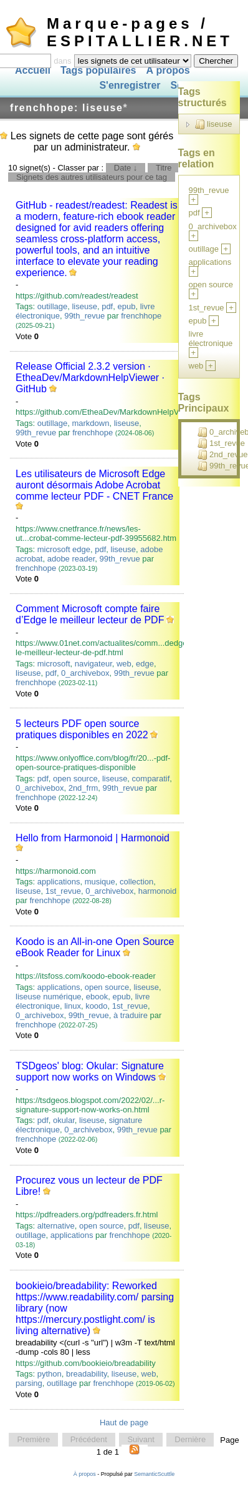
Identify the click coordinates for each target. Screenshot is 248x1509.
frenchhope (141, 315)
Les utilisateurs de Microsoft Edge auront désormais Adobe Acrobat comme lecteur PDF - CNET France (94, 485)
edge (145, 663)
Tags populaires (98, 70)
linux (72, 1006)
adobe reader (71, 558)
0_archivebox (85, 673)
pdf (107, 306)
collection (136, 881)
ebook (97, 996)
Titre (164, 167)
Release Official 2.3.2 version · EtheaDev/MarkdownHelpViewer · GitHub (90, 377)
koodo (96, 1006)
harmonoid (157, 891)
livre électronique (211, 338)
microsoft (53, 663)
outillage (52, 306)
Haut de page (124, 1422)
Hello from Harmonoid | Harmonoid (92, 838)
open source (75, 778)
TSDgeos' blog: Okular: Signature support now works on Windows (90, 1071)
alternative (56, 1225)
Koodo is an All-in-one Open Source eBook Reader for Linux (95, 947)
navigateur (93, 663)
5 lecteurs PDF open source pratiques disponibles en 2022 (82, 729)
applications (58, 881)
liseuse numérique (49, 996)
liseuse (84, 306)
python (49, 1373)
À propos (167, 70)
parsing (29, 1383)
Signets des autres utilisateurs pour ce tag (91, 177)
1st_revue (63, 891)
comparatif (151, 778)
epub (126, 306)
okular (64, 1120)
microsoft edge (63, 549)
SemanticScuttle (154, 1474)
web (124, 663)
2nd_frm (83, 788)
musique (100, 881)
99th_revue (84, 315)
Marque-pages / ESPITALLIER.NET (140, 32)
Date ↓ (126, 167)
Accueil (32, 70)
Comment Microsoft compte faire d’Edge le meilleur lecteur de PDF (90, 614)
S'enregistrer (129, 86)
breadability (86, 1373)
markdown (90, 423)
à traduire (130, 1015)
